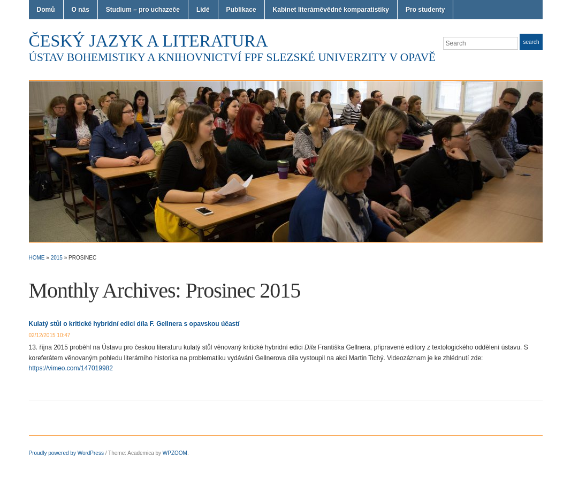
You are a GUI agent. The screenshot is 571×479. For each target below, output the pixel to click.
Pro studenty (425, 9)
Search (531, 42)
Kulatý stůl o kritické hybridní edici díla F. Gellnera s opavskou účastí (134, 324)
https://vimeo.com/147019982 (71, 368)
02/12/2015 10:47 (50, 335)
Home (37, 258)
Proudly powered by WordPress (66, 453)
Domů (46, 9)
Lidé (203, 9)
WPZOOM (175, 453)
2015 (57, 258)
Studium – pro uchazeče (143, 9)
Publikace (241, 9)
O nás (80, 9)
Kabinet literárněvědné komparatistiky (331, 9)
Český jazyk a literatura (148, 40)
